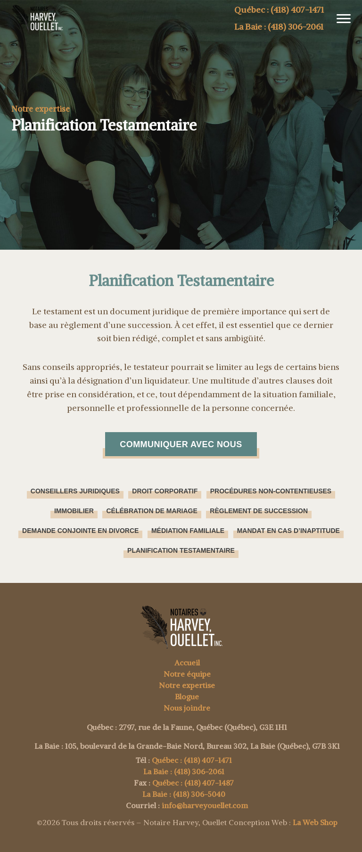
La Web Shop (315, 822)
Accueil (187, 662)
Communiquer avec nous (181, 444)
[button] (340, 18)
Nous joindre (187, 708)
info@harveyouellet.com (205, 805)
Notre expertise (187, 685)
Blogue (187, 696)
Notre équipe (187, 674)
